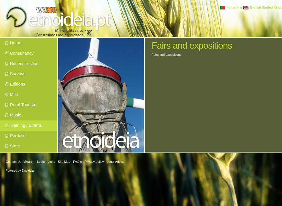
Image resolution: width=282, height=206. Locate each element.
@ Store (12, 145)
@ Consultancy (19, 53)
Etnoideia (28, 170)
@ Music (12, 114)
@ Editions (14, 84)
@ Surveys (15, 73)
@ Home (12, 42)
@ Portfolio (15, 135)
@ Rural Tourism (20, 104)
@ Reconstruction (21, 63)
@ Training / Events (23, 125)
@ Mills (11, 94)
